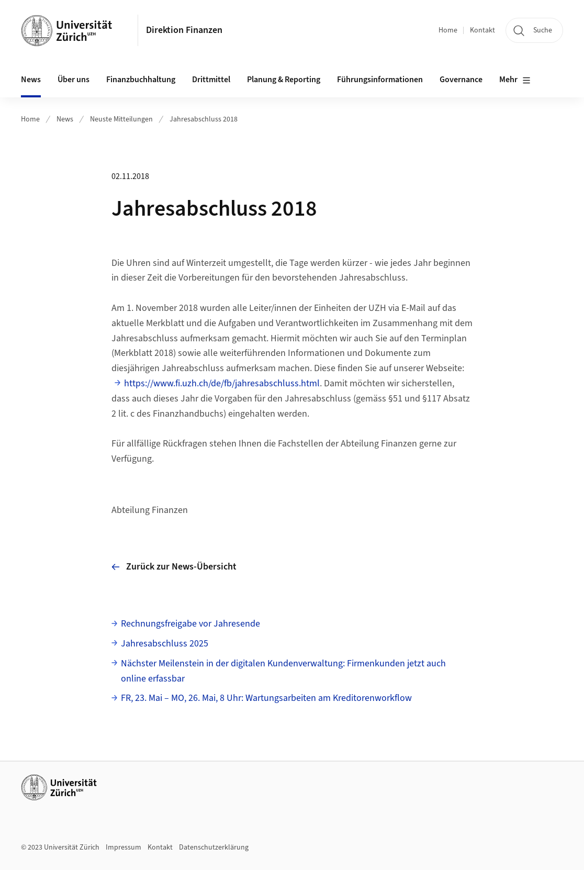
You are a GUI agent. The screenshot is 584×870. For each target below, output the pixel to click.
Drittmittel (211, 79)
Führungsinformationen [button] (380, 79)
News (65, 119)
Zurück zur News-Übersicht (174, 566)
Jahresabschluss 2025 (164, 643)
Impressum (123, 847)
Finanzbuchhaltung (140, 79)
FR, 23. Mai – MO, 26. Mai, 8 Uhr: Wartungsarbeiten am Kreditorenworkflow (266, 698)
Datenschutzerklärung (214, 847)
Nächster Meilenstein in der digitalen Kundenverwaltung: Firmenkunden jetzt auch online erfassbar (283, 671)
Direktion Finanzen (184, 30)
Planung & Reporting (283, 79)
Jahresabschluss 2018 (204, 119)
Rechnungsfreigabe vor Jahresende (190, 623)
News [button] (31, 79)
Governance (461, 79)
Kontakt (482, 30)
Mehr (515, 80)
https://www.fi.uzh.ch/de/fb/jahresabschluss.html (222, 383)
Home (448, 30)
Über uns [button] (73, 79)
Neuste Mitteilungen (121, 119)
